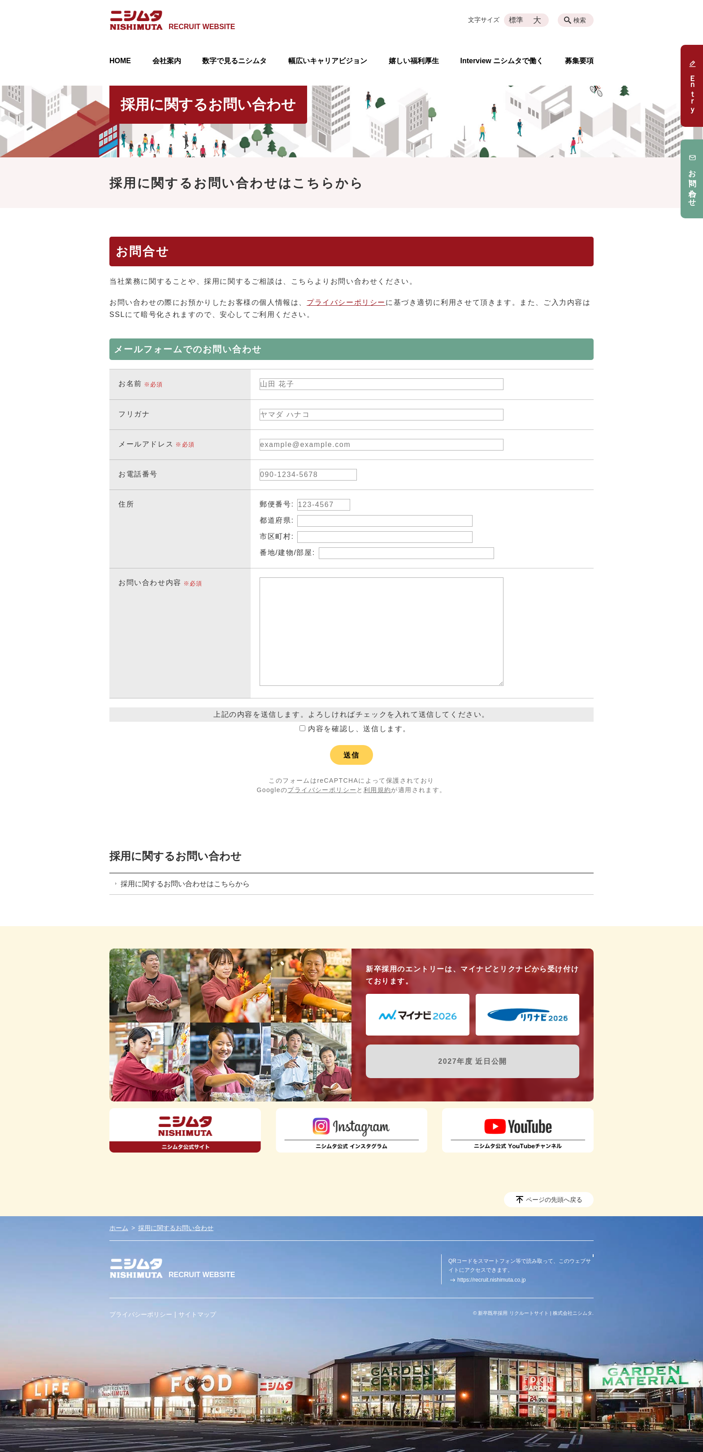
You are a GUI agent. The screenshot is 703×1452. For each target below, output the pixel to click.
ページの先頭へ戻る (554, 1199)
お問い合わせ (692, 178)
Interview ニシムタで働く (501, 61)
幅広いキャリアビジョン (327, 61)
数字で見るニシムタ (234, 61)
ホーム (118, 1227)
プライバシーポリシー (346, 302)
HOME (120, 61)
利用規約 (377, 789)
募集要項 (579, 61)
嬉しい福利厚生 (414, 61)
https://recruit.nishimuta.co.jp (491, 1280)
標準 (516, 20)
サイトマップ (197, 1314)
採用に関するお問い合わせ (175, 856)
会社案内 (166, 61)
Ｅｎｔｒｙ (692, 86)
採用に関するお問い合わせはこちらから (185, 884)
